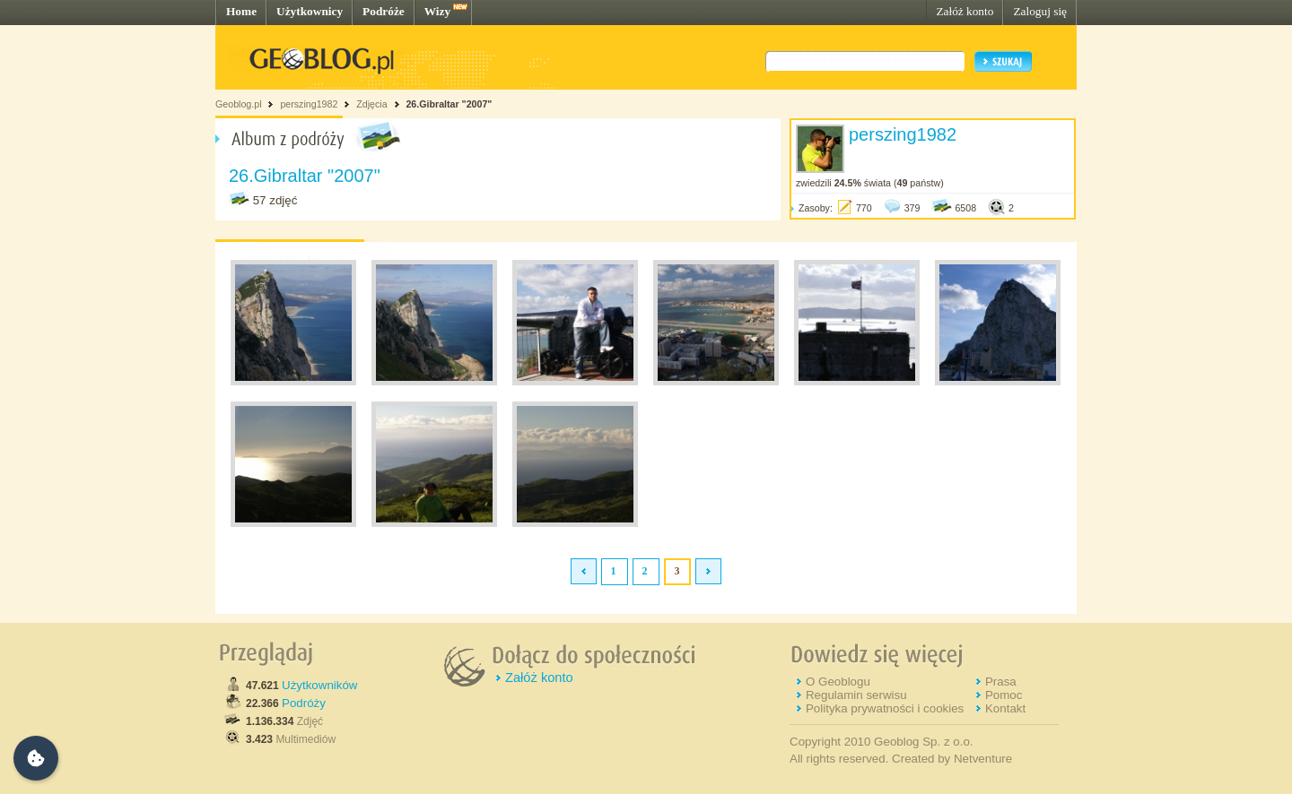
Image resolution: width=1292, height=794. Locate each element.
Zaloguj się (1040, 11)
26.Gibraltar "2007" (449, 104)
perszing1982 (308, 104)
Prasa (1001, 681)
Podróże (383, 11)
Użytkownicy (309, 11)
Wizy (437, 11)
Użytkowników (319, 685)
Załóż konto (964, 11)
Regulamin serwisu (856, 695)
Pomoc (1003, 695)
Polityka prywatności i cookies (885, 708)
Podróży (304, 703)
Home (241, 11)
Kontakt (1005, 708)
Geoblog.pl (238, 104)
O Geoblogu (838, 681)
